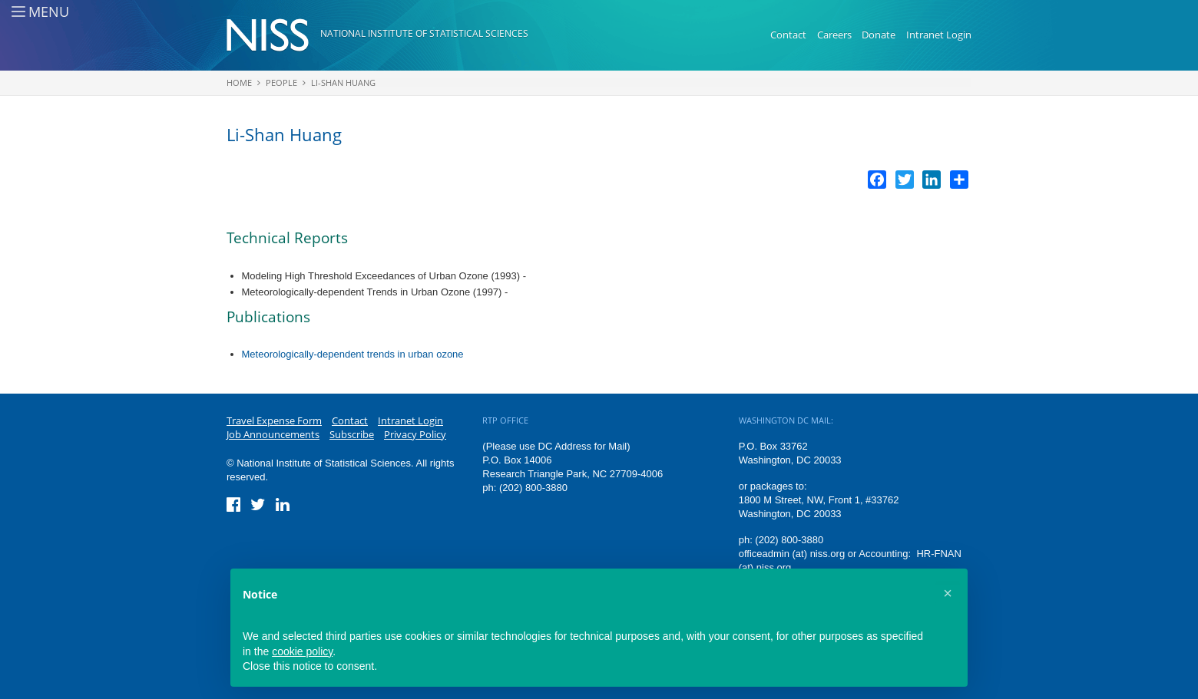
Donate (878, 34)
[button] (947, 593)
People (281, 82)
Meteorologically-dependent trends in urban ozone (353, 354)
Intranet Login (938, 34)
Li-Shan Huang (343, 82)
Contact (788, 34)
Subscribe (351, 434)
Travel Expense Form (274, 420)
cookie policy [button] (302, 651)
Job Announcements (273, 434)
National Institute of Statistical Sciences (424, 33)
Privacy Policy (415, 434)
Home (239, 82)
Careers (834, 34)
